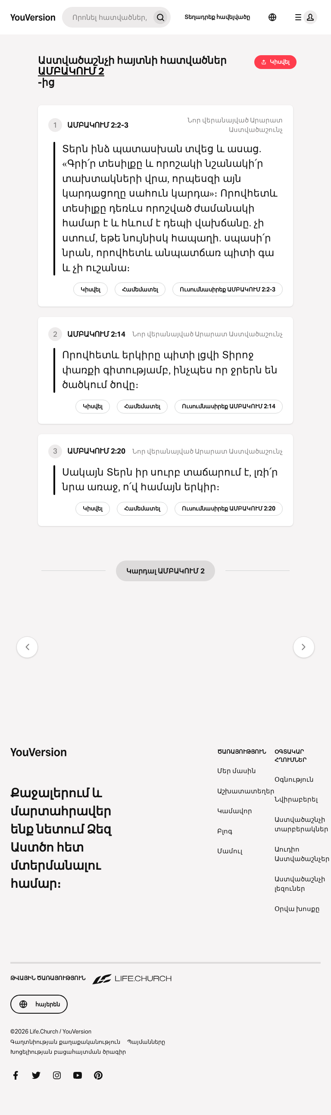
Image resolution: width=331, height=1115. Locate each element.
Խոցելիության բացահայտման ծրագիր (68, 1051)
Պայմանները (146, 1041)
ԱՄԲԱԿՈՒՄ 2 (71, 71)
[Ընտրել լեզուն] (272, 17)
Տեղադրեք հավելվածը (217, 16)
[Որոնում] (106, 17)
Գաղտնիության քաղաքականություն (65, 1041)
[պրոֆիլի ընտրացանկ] (304, 17)
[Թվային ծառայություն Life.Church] (165, 974)
